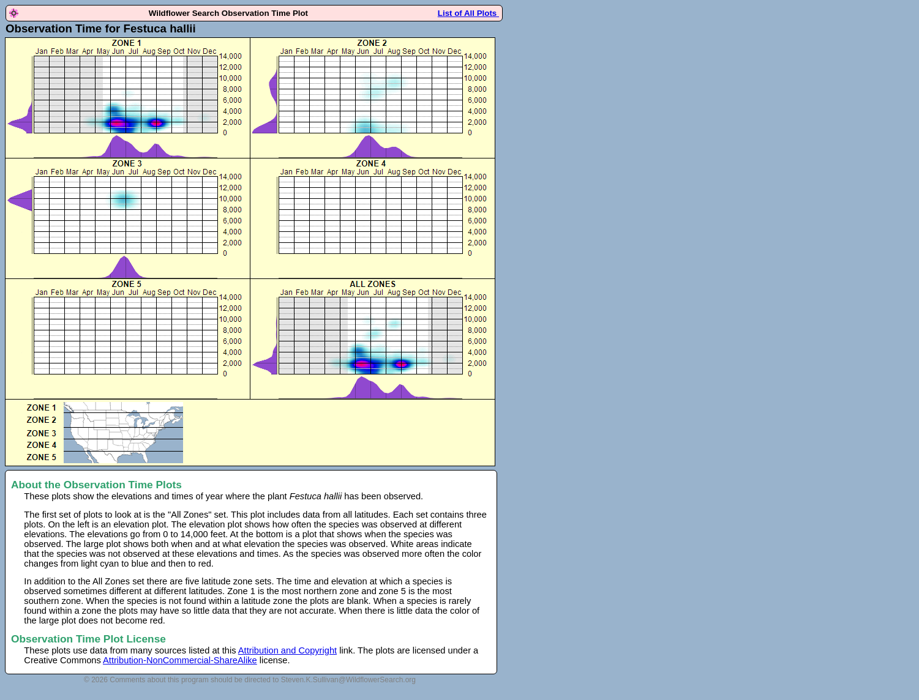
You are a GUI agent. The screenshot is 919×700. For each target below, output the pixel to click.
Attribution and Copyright (287, 650)
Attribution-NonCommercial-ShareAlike (180, 660)
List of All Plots (468, 13)
